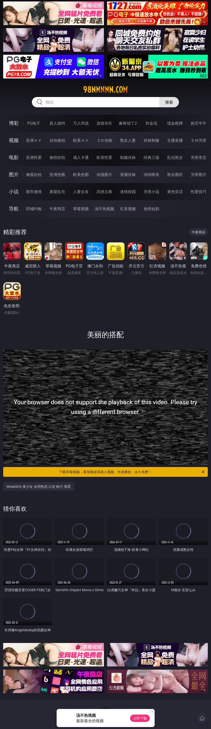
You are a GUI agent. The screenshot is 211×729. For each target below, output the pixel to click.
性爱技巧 (198, 191)
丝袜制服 (151, 140)
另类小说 (151, 191)
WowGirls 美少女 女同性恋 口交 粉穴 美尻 (39, 486)
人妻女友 (81, 191)
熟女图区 (175, 174)
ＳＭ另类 (198, 140)
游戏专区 (104, 123)
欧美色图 (81, 174)
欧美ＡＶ (81, 140)
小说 (14, 191)
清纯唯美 (151, 174)
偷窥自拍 (34, 174)
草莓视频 (81, 208)
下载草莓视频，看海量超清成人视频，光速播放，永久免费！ (132, 472)
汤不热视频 (104, 208)
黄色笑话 (175, 191)
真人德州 (57, 123)
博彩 (14, 123)
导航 (14, 208)
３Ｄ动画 (104, 140)
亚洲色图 (57, 174)
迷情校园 (128, 191)
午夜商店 (57, 208)
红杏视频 (128, 208)
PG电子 (33, 123)
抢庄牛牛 (198, 123)
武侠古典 (104, 191)
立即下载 (140, 718)
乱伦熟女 (175, 157)
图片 (14, 174)
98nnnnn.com (105, 90)
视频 (14, 140)
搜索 (169, 102)
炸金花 (151, 123)
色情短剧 (151, 208)
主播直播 (175, 140)
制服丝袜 (128, 157)
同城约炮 (34, 208)
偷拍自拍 (57, 157)
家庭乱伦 (57, 191)
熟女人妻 (128, 140)
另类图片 (198, 174)
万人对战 (81, 123)
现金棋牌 (175, 123)
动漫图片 (104, 174)
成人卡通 (81, 157)
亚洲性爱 (34, 157)
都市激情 (34, 191)
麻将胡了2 (128, 123)
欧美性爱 (104, 157)
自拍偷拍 (57, 140)
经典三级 (151, 157)
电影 (14, 157)
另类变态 (198, 157)
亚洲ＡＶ (34, 140)
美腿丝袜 (128, 174)
